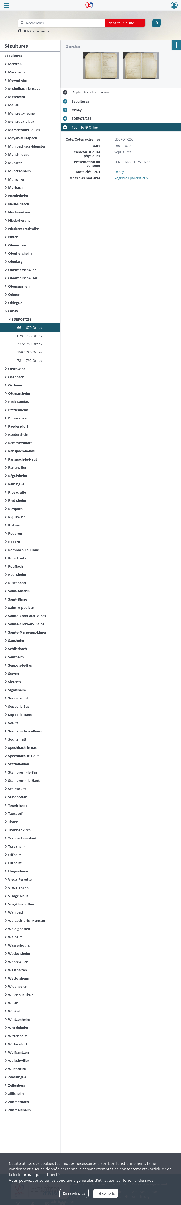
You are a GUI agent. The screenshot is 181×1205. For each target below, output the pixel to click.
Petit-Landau (18, 401)
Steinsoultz (17, 789)
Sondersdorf (18, 698)
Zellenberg (16, 1085)
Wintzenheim (19, 1019)
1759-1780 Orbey (28, 352)
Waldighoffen (19, 929)
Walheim (15, 937)
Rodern (14, 541)
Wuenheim (17, 1069)
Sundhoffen (17, 797)
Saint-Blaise (17, 599)
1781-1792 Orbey (28, 360)
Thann (13, 821)
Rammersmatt (20, 443)
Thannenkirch (19, 830)
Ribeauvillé (17, 492)
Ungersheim (18, 871)
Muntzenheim (19, 171)
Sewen (13, 673)
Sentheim (16, 657)
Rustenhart (17, 583)
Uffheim (15, 854)
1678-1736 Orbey (28, 335)
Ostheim (15, 385)
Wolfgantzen (18, 1052)
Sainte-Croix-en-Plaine (26, 624)
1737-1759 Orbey (28, 344)
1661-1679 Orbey (28, 327)
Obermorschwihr (22, 270)
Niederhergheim (21, 220)
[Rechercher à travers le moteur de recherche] (64, 22)
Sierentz (14, 681)
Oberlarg (15, 261)
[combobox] (125, 23)
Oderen (14, 294)
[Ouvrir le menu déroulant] (6, 5)
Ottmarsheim (19, 393)
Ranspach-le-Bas (21, 451)
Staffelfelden (18, 764)
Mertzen (15, 64)
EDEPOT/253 (22, 319)
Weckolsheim (19, 953)
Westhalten (17, 970)
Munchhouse (18, 154)
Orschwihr (16, 368)
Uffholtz (15, 863)
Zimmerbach (18, 1102)
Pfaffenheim (18, 410)
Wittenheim (18, 1036)
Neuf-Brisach (18, 204)
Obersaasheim (20, 286)
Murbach (15, 187)
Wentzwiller (18, 962)
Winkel (14, 1011)
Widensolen (17, 986)
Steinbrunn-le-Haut (24, 780)
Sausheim (16, 640)
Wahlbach (16, 912)
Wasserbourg (19, 945)
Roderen (15, 533)
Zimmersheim (19, 1110)
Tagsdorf (15, 813)
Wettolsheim (18, 978)
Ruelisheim (17, 574)
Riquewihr (16, 517)
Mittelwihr (16, 97)
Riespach (15, 508)
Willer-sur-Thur (20, 994)
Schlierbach (17, 649)
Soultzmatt (17, 739)
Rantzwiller (17, 467)
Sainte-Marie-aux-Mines (27, 632)
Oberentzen (17, 245)
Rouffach (15, 566)
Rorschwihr (17, 558)
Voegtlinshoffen (21, 904)
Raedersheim (18, 434)
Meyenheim (17, 80)
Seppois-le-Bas (20, 665)
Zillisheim (16, 1093)
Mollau (13, 105)
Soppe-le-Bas (18, 706)
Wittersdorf (17, 1044)
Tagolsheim (17, 805)
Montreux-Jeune (21, 113)
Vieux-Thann (18, 887)
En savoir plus (74, 1193)
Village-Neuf (18, 896)
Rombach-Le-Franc (23, 550)
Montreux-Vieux (21, 121)
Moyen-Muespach (22, 138)
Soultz (13, 723)
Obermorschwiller (22, 278)
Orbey (13, 311)
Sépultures (13, 55)
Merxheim (16, 72)
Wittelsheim (18, 1027)
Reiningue (16, 484)
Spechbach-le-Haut (23, 756)
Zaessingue (17, 1077)
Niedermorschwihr (23, 228)
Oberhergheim (20, 253)
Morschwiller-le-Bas (24, 130)
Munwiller (16, 179)
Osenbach (16, 377)
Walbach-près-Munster (26, 920)
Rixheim (14, 525)
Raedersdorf (18, 426)
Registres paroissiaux (131, 178)
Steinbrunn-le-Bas (22, 772)
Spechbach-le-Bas (22, 747)
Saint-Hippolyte (21, 607)
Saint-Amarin (19, 591)
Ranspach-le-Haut (22, 459)
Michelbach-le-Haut (24, 88)
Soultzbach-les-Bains (25, 731)
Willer (13, 1003)
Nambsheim (18, 195)
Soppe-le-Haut (20, 714)
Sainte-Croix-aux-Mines (27, 616)
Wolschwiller (18, 1060)
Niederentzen (19, 212)
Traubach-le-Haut (22, 838)
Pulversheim (18, 418)
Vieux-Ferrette (20, 879)
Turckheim (17, 846)
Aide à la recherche (36, 31)
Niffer (13, 237)
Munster (15, 163)
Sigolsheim (17, 690)
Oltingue (15, 303)
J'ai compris (106, 1193)
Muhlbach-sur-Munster (26, 146)
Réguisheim (17, 476)
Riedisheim (17, 500)
